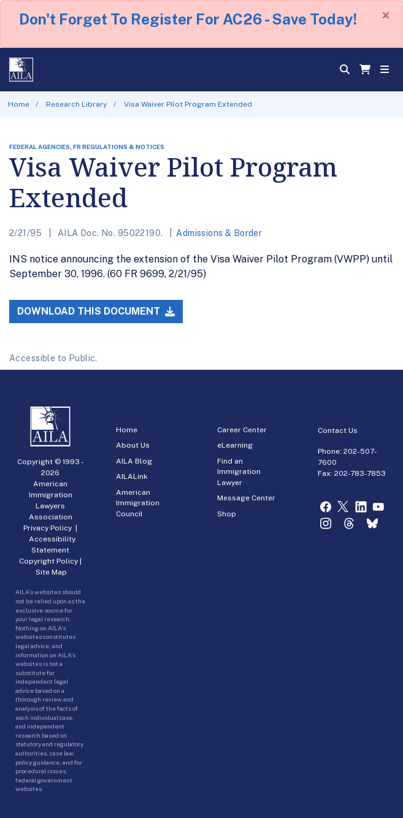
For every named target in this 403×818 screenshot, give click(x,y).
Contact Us (338, 430)
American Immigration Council (137, 503)
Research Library (76, 104)
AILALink (132, 476)
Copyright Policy (48, 561)
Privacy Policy (47, 528)
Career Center (242, 430)
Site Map (51, 572)
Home (18, 104)
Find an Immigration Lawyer (239, 472)
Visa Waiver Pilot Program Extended (188, 104)
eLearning (235, 445)
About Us (133, 445)
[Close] (385, 15)
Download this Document (96, 311)
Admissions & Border (219, 233)
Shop (226, 514)
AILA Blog (134, 461)
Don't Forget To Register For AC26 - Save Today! (188, 19)
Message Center (246, 498)
